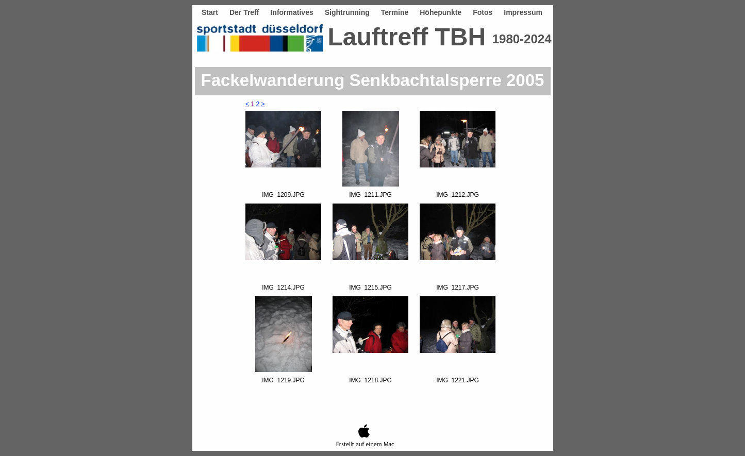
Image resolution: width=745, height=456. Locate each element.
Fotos (482, 12)
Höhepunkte (440, 12)
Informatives (291, 12)
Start (210, 12)
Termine (394, 12)
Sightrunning (347, 12)
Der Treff (244, 12)
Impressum (523, 12)
